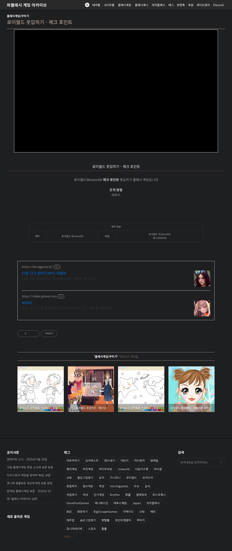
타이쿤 (158, 469)
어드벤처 (139, 460)
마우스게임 (120, 503)
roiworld (123, 469)
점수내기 (109, 460)
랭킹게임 (71, 469)
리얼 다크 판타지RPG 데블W (44, 273)
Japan (136, 503)
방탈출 (105, 520)
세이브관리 (203, 5)
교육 (69, 477)
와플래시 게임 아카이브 (27, 5)
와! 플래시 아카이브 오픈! (22, 499)
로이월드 (131, 477)
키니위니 (115, 477)
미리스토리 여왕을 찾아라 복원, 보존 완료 (30, 475)
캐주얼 (70, 520)
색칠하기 (71, 495)
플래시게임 (124, 5)
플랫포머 (141, 495)
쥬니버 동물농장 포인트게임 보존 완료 (29, 483)
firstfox (115, 495)
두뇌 (136, 486)
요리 (101, 477)
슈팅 (142, 511)
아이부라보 (105, 469)
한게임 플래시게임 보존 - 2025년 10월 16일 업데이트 (30, 491)
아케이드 (128, 511)
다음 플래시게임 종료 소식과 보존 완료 (30, 467)
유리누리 (147, 477)
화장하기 (82, 511)
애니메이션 (101, 503)
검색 (221, 462)
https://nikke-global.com (39, 296)
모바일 (154, 460)
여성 (85, 495)
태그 (171, 5)
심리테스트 (92, 460)
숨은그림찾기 (88, 520)
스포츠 (92, 529)
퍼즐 (128, 495)
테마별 (96, 5)
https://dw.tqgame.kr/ (37, 266)
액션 (101, 486)
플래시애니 (141, 5)
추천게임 (88, 469)
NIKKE (27, 302)
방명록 (181, 5)
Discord (218, 5)
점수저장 (88, 486)
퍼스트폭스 (159, 495)
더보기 (67, 536)
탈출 (104, 529)
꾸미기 (141, 520)
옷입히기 (71, 486)
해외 (153, 511)
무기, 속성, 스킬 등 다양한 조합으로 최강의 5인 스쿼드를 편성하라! (67, 308)
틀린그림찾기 (85, 477)
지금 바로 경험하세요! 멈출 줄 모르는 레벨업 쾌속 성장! (59, 278)
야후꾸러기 (73, 460)
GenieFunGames (77, 503)
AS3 (69, 511)
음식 (147, 486)
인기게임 (99, 495)
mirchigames (119, 486)
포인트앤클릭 (123, 520)
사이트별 (109, 5)
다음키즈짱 (141, 469)
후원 (190, 5)
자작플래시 (158, 5)
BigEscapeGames (105, 511)
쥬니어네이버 (74, 529)
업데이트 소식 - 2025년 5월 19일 (27, 459)
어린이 (124, 460)
